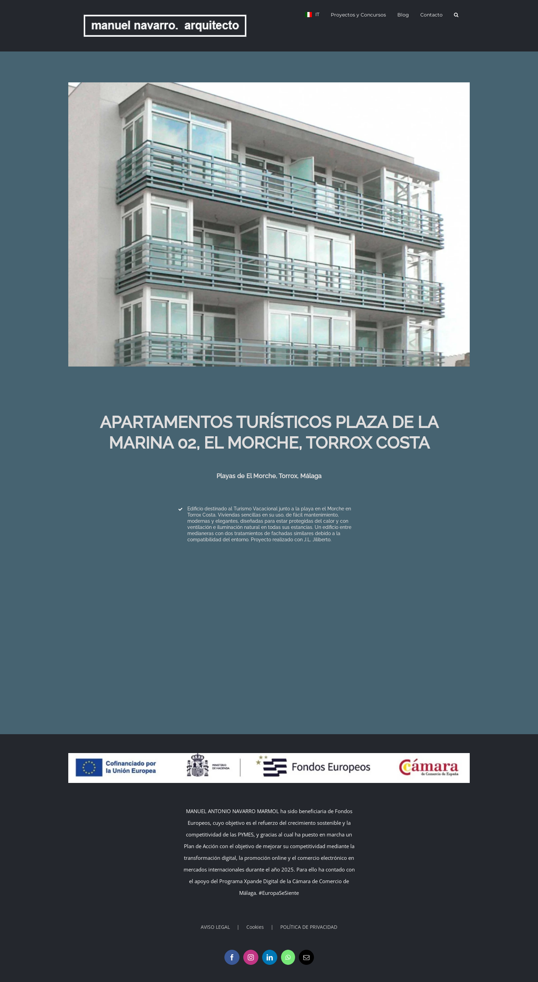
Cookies (255, 927)
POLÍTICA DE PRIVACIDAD (308, 927)
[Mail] (306, 957)
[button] (456, 14)
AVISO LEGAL (215, 927)
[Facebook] (231, 957)
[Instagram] (250, 957)
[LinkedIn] (269, 957)
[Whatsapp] (288, 957)
